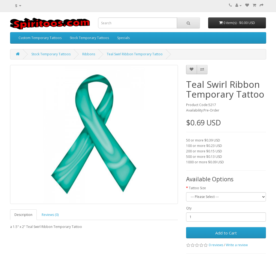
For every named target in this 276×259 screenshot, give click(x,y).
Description (23, 214)
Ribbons (88, 54)
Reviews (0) (50, 214)
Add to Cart (226, 233)
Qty (189, 208)
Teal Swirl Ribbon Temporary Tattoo (135, 54)
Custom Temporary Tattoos (40, 37)
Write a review (237, 245)
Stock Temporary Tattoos (89, 37)
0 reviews (216, 245)
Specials (123, 37)
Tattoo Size (197, 188)
